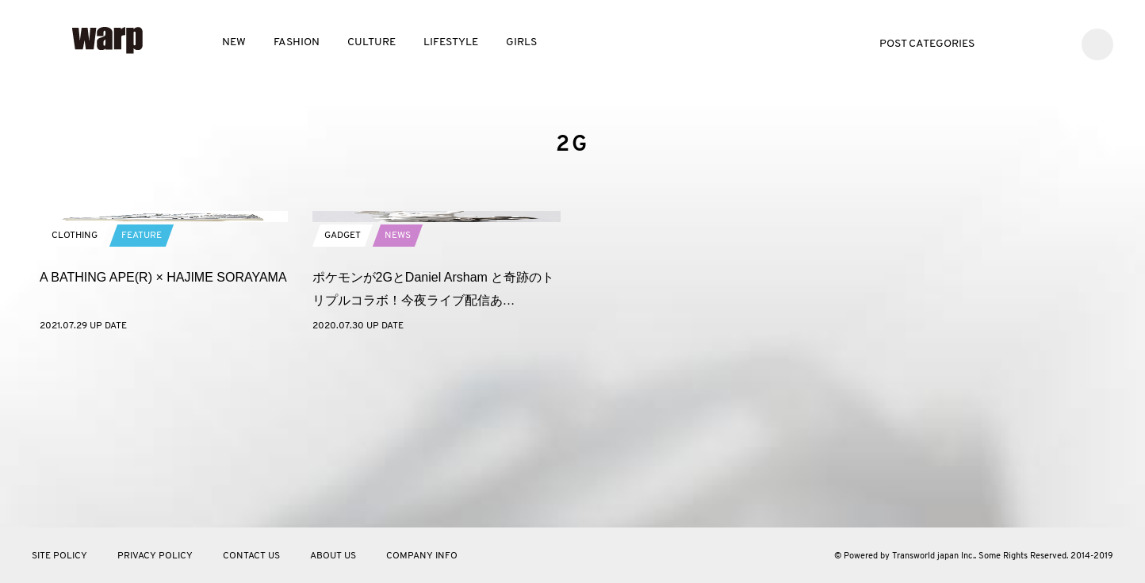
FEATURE (141, 403)
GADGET (342, 403)
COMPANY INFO (422, 556)
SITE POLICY (59, 556)
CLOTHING (75, 403)
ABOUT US (333, 556)
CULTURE (371, 42)
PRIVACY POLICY (155, 556)
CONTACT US (251, 556)
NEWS (398, 403)
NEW (234, 42)
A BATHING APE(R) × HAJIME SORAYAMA (163, 445)
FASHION (297, 42)
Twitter (1007, 42)
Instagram (1055, 42)
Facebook (1031, 42)
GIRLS (521, 42)
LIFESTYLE (450, 42)
